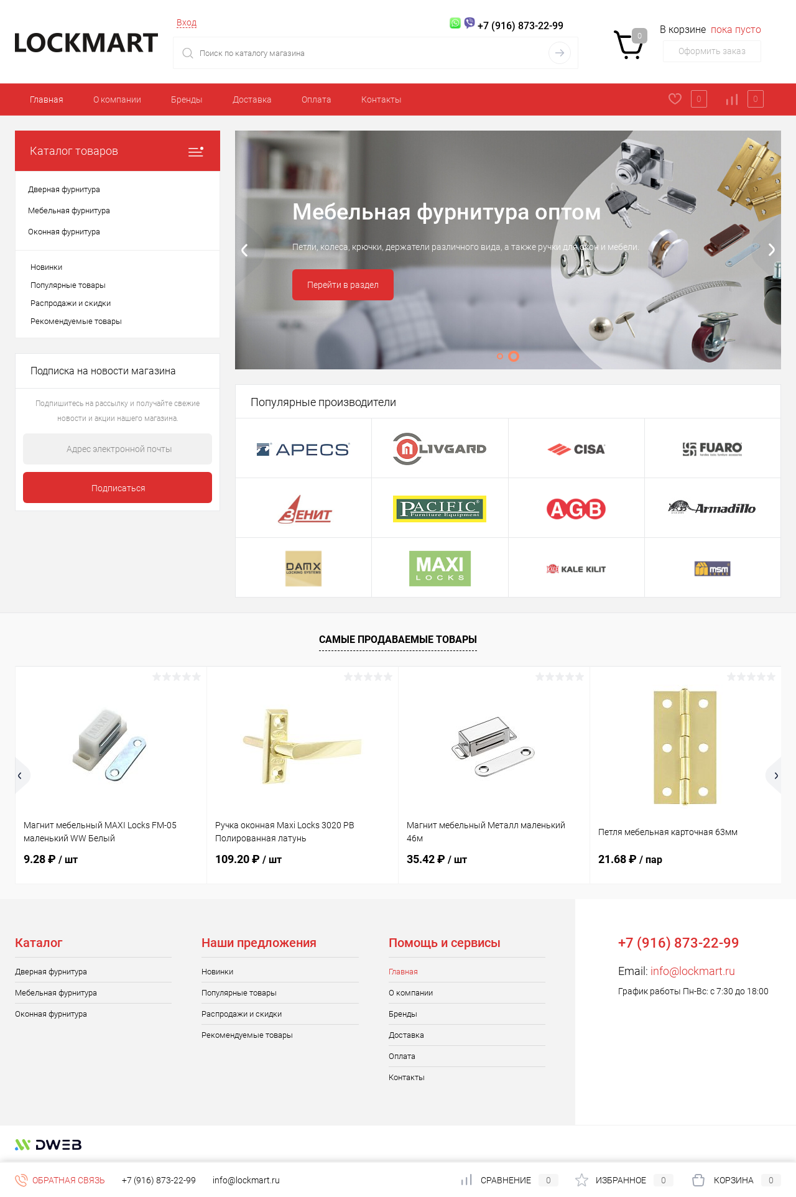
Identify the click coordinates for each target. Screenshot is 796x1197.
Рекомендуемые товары (76, 321)
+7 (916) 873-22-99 (159, 1180)
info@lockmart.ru (692, 970)
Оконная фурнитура (51, 1014)
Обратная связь (60, 1180)
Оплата (316, 99)
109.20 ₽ (248, 859)
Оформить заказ (712, 51)
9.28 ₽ (51, 859)
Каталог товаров (117, 151)
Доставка (252, 99)
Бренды (187, 99)
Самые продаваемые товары (398, 639)
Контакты (381, 99)
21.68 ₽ (630, 859)
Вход (187, 22)
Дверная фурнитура (51, 971)
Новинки (46, 267)
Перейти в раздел (343, 285)
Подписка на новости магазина (103, 371)
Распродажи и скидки (70, 303)
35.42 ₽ (437, 859)
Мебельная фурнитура (56, 992)
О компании (117, 99)
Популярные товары (68, 285)
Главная (46, 99)
